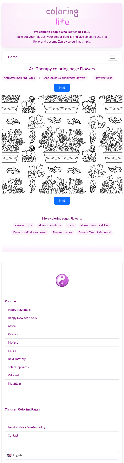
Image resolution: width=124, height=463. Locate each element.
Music (12, 351)
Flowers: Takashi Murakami (94, 232)
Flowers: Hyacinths (50, 225)
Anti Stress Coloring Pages (19, 78)
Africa (12, 326)
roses (71, 225)
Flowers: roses (23, 225)
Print (62, 87)
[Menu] (112, 57)
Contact (13, 435)
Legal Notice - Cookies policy (26, 427)
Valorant (13, 375)
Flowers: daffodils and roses (29, 232)
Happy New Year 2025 (22, 318)
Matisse (13, 342)
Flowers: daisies (62, 232)
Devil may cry (17, 359)
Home (13, 56)
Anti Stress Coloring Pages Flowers (64, 78)
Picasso (13, 334)
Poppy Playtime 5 (19, 310)
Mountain (14, 384)
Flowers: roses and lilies (95, 225)
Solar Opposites (18, 367)
